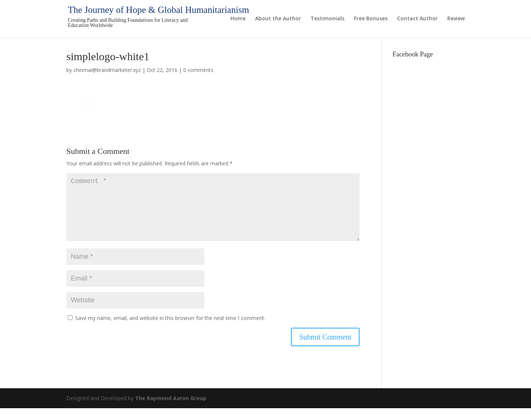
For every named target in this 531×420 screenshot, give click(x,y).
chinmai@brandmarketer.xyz (107, 69)
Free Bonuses (371, 19)
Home (238, 19)
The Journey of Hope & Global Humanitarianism (158, 10)
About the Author (278, 19)
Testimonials (327, 19)
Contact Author (417, 19)
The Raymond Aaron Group (170, 409)
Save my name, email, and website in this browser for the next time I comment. (170, 329)
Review (456, 19)
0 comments (198, 69)
